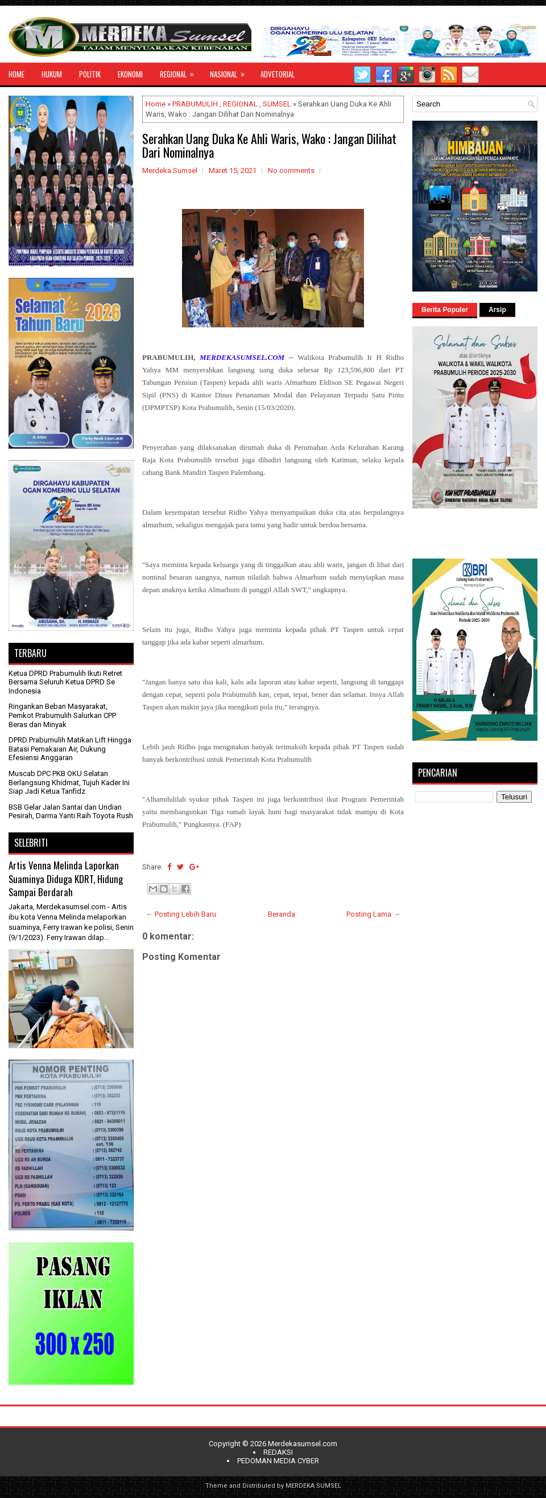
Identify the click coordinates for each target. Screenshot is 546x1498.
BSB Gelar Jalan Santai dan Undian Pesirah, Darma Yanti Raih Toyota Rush (71, 811)
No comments (291, 170)
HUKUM (52, 74)
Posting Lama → (373, 914)
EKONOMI (130, 74)
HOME (16, 74)
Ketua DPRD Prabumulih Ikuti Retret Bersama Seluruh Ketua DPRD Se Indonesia (65, 682)
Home (156, 104)
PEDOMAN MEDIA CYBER (278, 1460)
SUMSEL (277, 104)
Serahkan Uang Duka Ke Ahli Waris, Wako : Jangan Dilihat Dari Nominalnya (269, 145)
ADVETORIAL (277, 74)
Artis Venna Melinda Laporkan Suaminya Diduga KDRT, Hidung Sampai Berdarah (66, 878)
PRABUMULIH (195, 104)
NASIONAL (231, 71)
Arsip (497, 310)
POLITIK (90, 74)
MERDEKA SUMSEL (313, 1485)
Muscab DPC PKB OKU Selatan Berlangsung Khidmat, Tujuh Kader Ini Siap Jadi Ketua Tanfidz (69, 782)
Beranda (281, 914)
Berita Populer (444, 310)
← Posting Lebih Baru (181, 914)
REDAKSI (278, 1452)
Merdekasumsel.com (302, 1443)
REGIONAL (180, 71)
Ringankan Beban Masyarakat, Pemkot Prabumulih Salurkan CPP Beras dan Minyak (62, 715)
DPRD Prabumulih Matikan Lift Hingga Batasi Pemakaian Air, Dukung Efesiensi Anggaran (70, 749)
